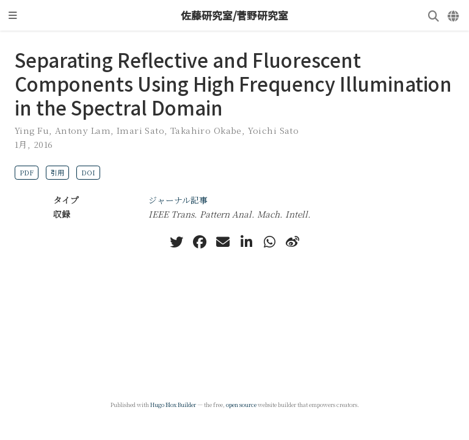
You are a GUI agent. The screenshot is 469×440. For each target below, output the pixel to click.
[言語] (454, 16)
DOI (88, 172)
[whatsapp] (269, 242)
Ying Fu (32, 130)
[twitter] (176, 242)
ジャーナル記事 (178, 200)
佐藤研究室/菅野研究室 (234, 15)
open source (241, 404)
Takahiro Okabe (206, 130)
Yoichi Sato (273, 130)
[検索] (433, 16)
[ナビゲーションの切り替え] (13, 15)
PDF (27, 172)
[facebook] (200, 242)
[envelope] (223, 242)
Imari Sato (140, 130)
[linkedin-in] (246, 242)
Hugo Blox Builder (173, 404)
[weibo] (292, 242)
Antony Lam (83, 130)
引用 (57, 172)
